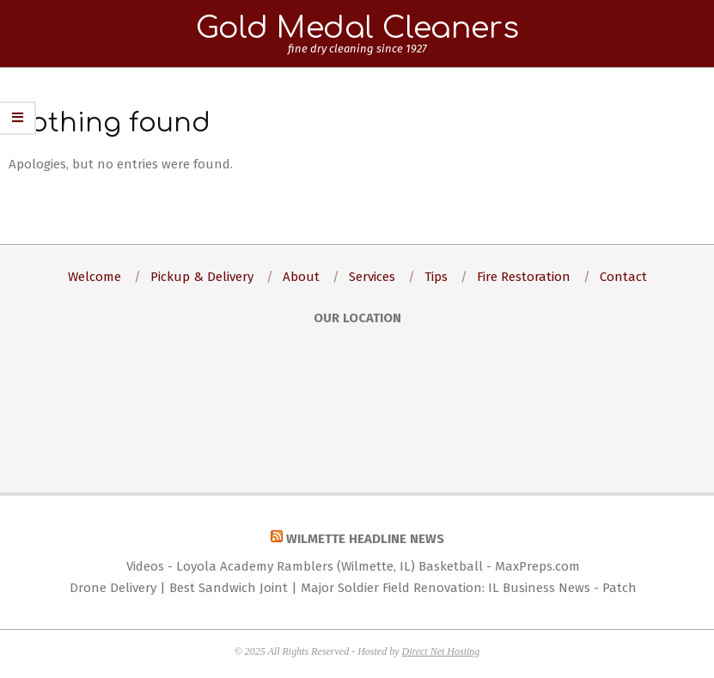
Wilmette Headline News (365, 539)
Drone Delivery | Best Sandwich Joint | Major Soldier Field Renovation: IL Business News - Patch (353, 588)
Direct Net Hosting (440, 651)
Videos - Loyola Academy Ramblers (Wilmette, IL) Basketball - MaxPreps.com (353, 566)
